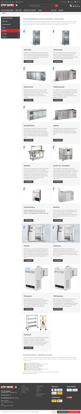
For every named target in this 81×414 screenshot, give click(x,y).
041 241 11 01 (76, 6)
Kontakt (23, 386)
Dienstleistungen (6, 24)
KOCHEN (4, 34)
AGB (37, 392)
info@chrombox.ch (33, 373)
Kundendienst (76, 4)
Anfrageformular (25, 388)
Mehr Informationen (62, 412)
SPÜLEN (4, 37)
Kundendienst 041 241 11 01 (9, 398)
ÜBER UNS (4, 21)
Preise (3, 27)
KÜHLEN (4, 13)
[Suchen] (56, 5)
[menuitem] (27, 386)
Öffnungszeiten (39, 386)
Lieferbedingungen (40, 394)
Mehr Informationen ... (36, 411)
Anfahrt (38, 388)
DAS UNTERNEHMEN (7, 18)
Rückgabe (23, 392)
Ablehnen (54, 412)
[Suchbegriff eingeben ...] (42, 5)
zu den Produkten (28, 61)
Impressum (38, 390)
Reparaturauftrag (25, 390)
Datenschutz (39, 395)
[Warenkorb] (77, 1)
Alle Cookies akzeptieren (74, 412)
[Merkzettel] (63, 2)
